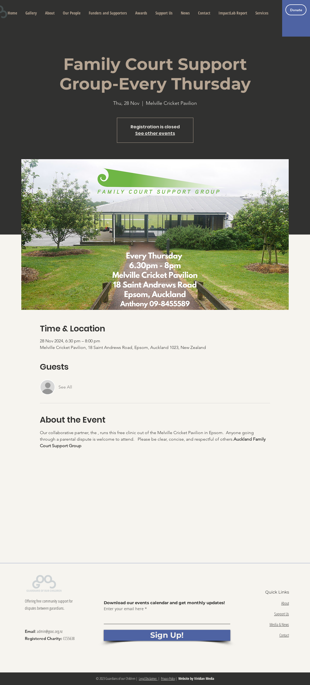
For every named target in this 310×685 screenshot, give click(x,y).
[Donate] (295, 9)
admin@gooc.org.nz (50, 631)
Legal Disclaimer (148, 678)
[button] (50, 13)
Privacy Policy (168, 678)
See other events (155, 133)
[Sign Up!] (167, 635)
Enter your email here (124, 609)
